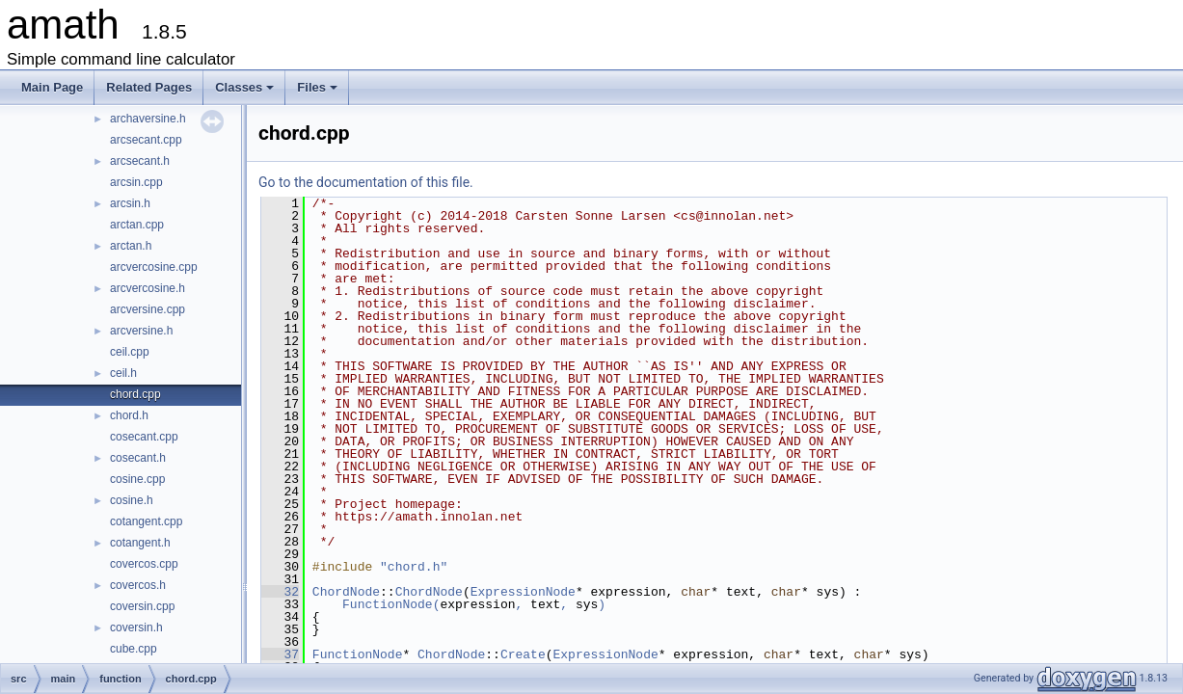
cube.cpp (133, 648)
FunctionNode (387, 604)
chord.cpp (135, 394)
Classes (246, 92)
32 (280, 592)
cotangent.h (140, 542)
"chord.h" (413, 566)
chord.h (129, 415)
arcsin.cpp (136, 182)
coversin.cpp (142, 606)
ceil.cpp (129, 352)
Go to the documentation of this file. (365, 182)
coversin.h (136, 627)
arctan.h (130, 246)
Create (523, 654)
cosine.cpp (137, 479)
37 (280, 654)
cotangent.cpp (146, 521)
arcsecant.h (140, 161)
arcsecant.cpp (146, 140)
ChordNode (346, 592)
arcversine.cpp (147, 309)
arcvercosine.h (147, 288)
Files (318, 92)
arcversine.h (141, 330)
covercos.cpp (144, 564)
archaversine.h (148, 118)
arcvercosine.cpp (154, 267)
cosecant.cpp (144, 436)
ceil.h (123, 373)
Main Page (52, 87)
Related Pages (149, 87)
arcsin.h (130, 203)
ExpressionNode (523, 592)
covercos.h (138, 585)
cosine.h (131, 500)
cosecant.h (138, 458)
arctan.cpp (137, 224)
